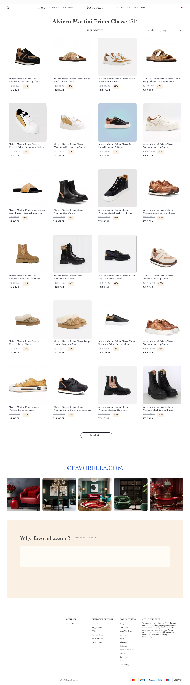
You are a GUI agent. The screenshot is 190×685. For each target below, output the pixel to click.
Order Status (97, 642)
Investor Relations (127, 650)
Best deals (69, 8)
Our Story (124, 628)
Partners (123, 654)
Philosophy (124, 661)
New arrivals (122, 8)
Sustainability (125, 657)
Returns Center (98, 635)
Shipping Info (97, 628)
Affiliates (123, 646)
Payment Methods (99, 639)
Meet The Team (126, 631)
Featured (139, 8)
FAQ (94, 631)
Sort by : (151, 30)
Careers (123, 635)
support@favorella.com (75, 624)
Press (122, 639)
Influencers (124, 642)
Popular (54, 8)
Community (124, 665)
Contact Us (96, 624)
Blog (122, 624)
